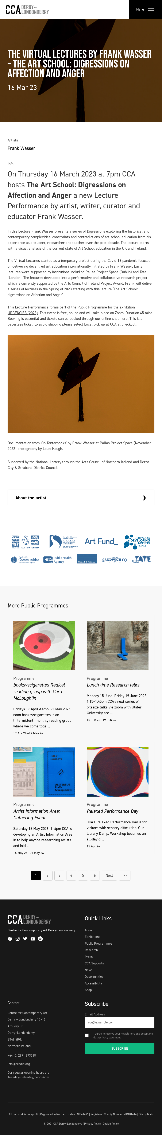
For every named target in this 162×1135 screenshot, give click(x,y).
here (124, 318)
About (89, 930)
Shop (88, 990)
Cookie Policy (111, 1124)
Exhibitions (92, 936)
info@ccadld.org (19, 1064)
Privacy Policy (92, 1124)
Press (89, 957)
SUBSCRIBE (119, 1048)
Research (91, 950)
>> (125, 875)
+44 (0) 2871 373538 (22, 1055)
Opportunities (94, 976)
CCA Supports (94, 963)
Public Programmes (98, 943)
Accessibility (93, 983)
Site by (146, 1114)
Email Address (95, 1014)
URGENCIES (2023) (23, 312)
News (88, 970)
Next (109, 875)
